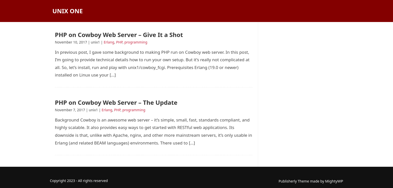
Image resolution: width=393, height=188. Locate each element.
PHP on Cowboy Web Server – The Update (116, 102)
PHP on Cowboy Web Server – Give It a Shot (119, 34)
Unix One (67, 11)
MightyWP (334, 181)
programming (135, 42)
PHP (119, 42)
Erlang (109, 42)
